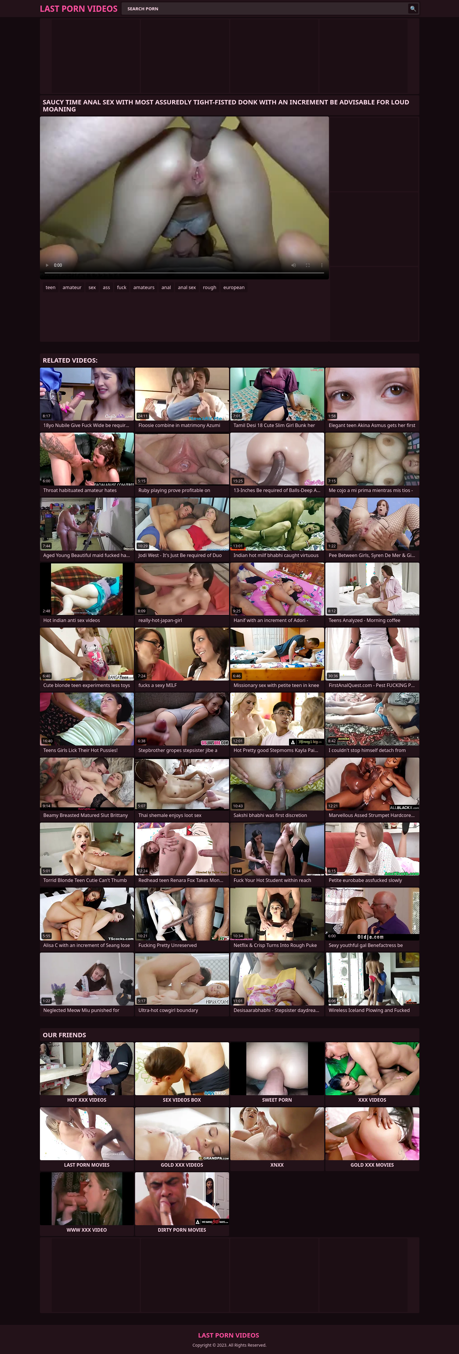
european (234, 287)
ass (106, 287)
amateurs (143, 287)
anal (166, 287)
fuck (122, 287)
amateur (72, 287)
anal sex (187, 287)
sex (92, 287)
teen (51, 287)
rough (209, 287)
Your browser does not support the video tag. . (184, 197)
